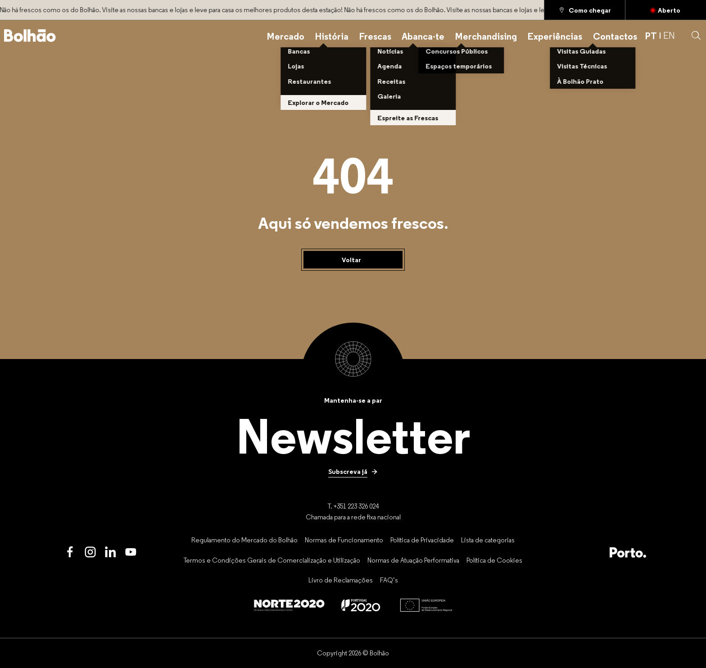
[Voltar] (353, 260)
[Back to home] (30, 35)
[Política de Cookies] (494, 560)
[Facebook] (70, 552)
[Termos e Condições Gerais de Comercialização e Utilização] (272, 560)
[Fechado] (665, 10)
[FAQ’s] (389, 580)
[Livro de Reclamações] (340, 580)
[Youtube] (130, 552)
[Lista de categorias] (488, 539)
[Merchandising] (486, 35)
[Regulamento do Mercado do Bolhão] (244, 539)
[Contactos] (615, 35)
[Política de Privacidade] (422, 539)
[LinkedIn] (110, 552)
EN (669, 35)
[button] (696, 35)
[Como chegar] (584, 10)
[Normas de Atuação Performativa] (413, 560)
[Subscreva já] (353, 471)
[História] (331, 35)
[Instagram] (90, 552)
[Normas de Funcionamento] (344, 539)
